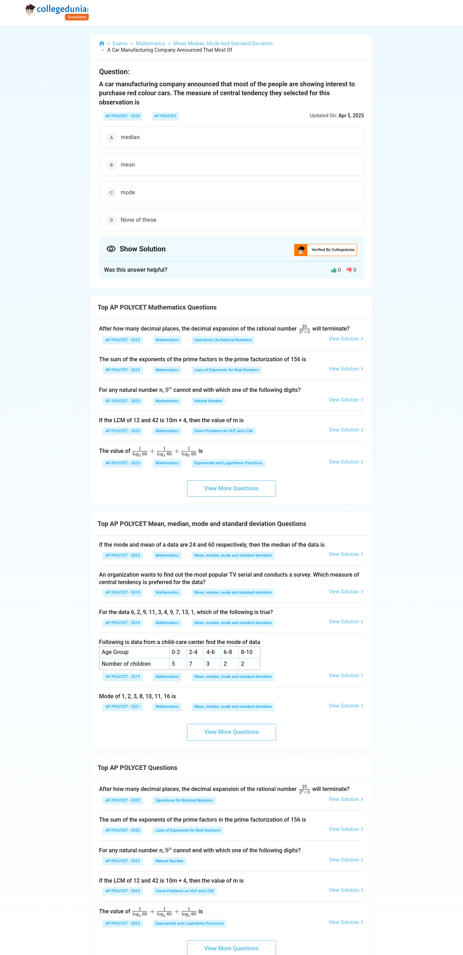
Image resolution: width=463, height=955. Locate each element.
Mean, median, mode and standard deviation (233, 555)
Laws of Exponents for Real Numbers (226, 370)
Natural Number (208, 401)
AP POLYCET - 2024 (122, 555)
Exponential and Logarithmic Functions (228, 463)
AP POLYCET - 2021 (122, 706)
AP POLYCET (165, 116)
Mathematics (167, 340)
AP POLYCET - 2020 (122, 116)
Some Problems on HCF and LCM (223, 431)
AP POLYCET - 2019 (122, 592)
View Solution (346, 339)
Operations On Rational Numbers (223, 340)
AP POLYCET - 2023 (122, 340)
